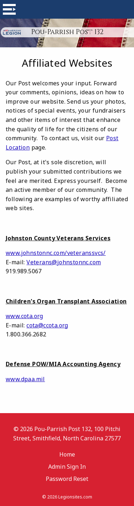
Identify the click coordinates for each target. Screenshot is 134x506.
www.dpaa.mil (25, 379)
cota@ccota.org (47, 325)
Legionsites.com (75, 497)
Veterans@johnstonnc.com (63, 262)
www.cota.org (24, 316)
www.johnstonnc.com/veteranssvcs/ (56, 253)
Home (67, 454)
